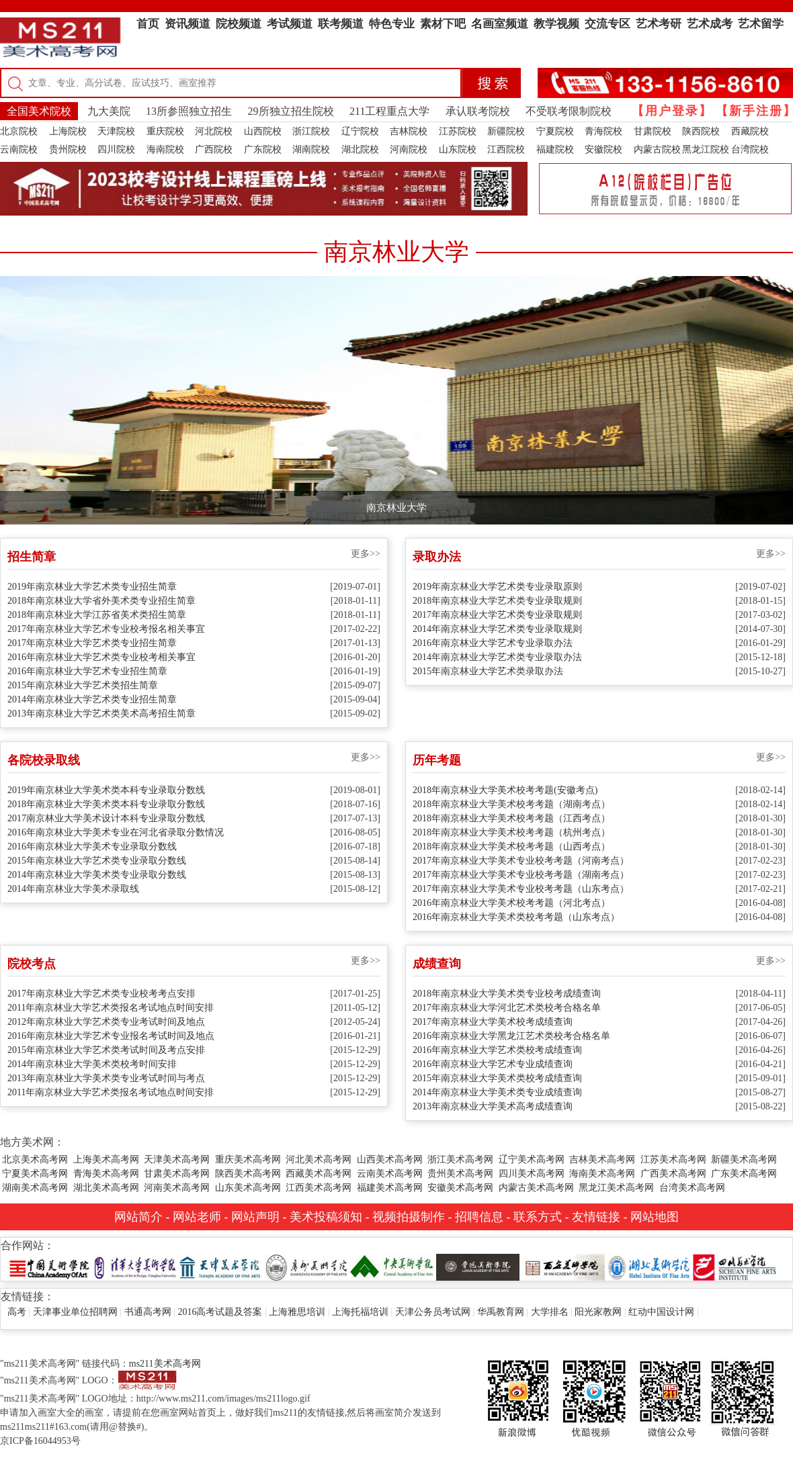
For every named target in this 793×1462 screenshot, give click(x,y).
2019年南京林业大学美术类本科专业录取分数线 (106, 790)
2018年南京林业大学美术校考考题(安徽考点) (505, 790)
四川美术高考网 (532, 1174)
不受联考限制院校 (569, 111)
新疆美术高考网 (744, 1159)
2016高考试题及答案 (219, 1312)
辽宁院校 (360, 131)
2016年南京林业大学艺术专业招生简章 (87, 671)
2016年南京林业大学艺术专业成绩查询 (493, 1064)
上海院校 (68, 131)
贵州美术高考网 (460, 1174)
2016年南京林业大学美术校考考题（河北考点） (511, 903)
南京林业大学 (396, 507)
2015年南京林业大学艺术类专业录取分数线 (96, 861)
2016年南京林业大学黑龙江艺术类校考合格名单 (511, 1036)
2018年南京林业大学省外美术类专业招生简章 (101, 601)
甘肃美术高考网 (177, 1174)
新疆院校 (506, 131)
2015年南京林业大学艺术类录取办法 (488, 671)
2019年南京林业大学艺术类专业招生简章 (92, 587)
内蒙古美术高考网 (536, 1188)
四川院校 (116, 149)
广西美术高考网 (673, 1174)
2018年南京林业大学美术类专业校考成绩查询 (507, 994)
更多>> (365, 554)
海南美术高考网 (602, 1174)
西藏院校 (750, 131)
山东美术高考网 (248, 1188)
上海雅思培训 (297, 1312)
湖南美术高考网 (35, 1188)
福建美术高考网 (390, 1188)
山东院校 (457, 149)
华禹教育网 (500, 1312)
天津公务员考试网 (432, 1312)
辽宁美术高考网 (532, 1159)
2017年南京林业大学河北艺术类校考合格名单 (507, 1008)
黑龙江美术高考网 (616, 1188)
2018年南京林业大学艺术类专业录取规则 (497, 601)
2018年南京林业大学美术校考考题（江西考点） (511, 818)
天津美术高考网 (177, 1159)
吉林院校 (408, 131)
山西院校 (263, 131)
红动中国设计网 (661, 1312)
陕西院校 (701, 131)
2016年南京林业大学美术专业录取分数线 (92, 846)
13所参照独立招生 (189, 111)
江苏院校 (457, 131)
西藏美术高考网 (318, 1174)
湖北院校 (360, 149)
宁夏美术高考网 (35, 1174)
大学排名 (550, 1312)
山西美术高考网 (390, 1159)
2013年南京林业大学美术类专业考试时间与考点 (106, 1078)
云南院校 (19, 149)
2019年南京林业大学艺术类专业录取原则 (497, 587)
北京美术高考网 (35, 1159)
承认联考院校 (478, 111)
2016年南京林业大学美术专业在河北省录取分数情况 (115, 832)
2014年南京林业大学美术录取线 (73, 889)
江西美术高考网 (318, 1188)
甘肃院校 (652, 131)
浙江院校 (311, 131)
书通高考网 (147, 1312)
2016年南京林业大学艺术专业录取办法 (493, 643)
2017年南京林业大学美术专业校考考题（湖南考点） (521, 875)
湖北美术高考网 (106, 1188)
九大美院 (108, 111)
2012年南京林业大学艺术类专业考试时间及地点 (106, 1022)
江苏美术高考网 (673, 1159)
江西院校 (506, 149)
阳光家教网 (598, 1312)
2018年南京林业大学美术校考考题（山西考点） (511, 846)
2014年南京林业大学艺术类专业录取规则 (497, 629)
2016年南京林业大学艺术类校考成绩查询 (497, 1050)
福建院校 (555, 149)
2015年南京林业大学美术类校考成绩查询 (497, 1078)
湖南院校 (311, 149)
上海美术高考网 (106, 1159)
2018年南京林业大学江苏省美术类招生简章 (96, 615)
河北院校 (214, 131)
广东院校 (263, 149)
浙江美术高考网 (460, 1159)
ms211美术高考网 (165, 1364)
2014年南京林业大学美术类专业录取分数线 (96, 875)
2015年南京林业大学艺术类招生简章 (82, 685)
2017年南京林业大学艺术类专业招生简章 (92, 643)
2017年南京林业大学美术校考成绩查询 (493, 1022)
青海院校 (603, 131)
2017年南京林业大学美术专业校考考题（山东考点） (521, 889)
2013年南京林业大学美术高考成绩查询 (493, 1106)
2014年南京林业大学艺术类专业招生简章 (92, 699)
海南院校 (165, 149)
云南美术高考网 (390, 1174)
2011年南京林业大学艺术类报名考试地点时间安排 (110, 1008)
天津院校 (116, 131)
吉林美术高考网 (602, 1159)
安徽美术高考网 (460, 1188)
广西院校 (214, 149)
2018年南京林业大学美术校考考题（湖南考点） (511, 804)
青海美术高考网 (106, 1174)
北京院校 (19, 131)
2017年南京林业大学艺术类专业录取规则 (497, 615)
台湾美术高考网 (692, 1188)
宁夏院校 (555, 131)
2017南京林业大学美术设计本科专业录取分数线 (106, 818)
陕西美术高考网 (248, 1174)
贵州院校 (68, 149)
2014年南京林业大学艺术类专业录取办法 (497, 657)
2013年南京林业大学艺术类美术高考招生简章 (101, 714)
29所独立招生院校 (291, 111)
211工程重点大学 (389, 111)
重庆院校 (165, 131)
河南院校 (408, 149)
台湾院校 (750, 149)
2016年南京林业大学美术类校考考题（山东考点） (516, 917)
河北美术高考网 (318, 1159)
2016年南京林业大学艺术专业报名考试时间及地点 (110, 1036)
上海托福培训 (360, 1312)
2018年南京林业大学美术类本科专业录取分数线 (106, 804)
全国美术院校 (39, 111)
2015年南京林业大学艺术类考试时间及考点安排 (106, 1050)
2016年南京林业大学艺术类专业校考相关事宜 (101, 657)
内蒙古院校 (657, 149)
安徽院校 (603, 149)
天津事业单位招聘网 (75, 1312)
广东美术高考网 (744, 1174)
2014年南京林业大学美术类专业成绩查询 (497, 1092)
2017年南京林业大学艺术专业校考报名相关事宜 (106, 629)
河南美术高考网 (177, 1188)
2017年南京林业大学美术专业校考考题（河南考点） (521, 861)
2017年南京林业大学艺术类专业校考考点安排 (101, 994)
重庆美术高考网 (248, 1159)
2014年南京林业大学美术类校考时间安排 (92, 1064)
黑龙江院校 (705, 149)
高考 (16, 1312)
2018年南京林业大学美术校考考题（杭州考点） (511, 832)
